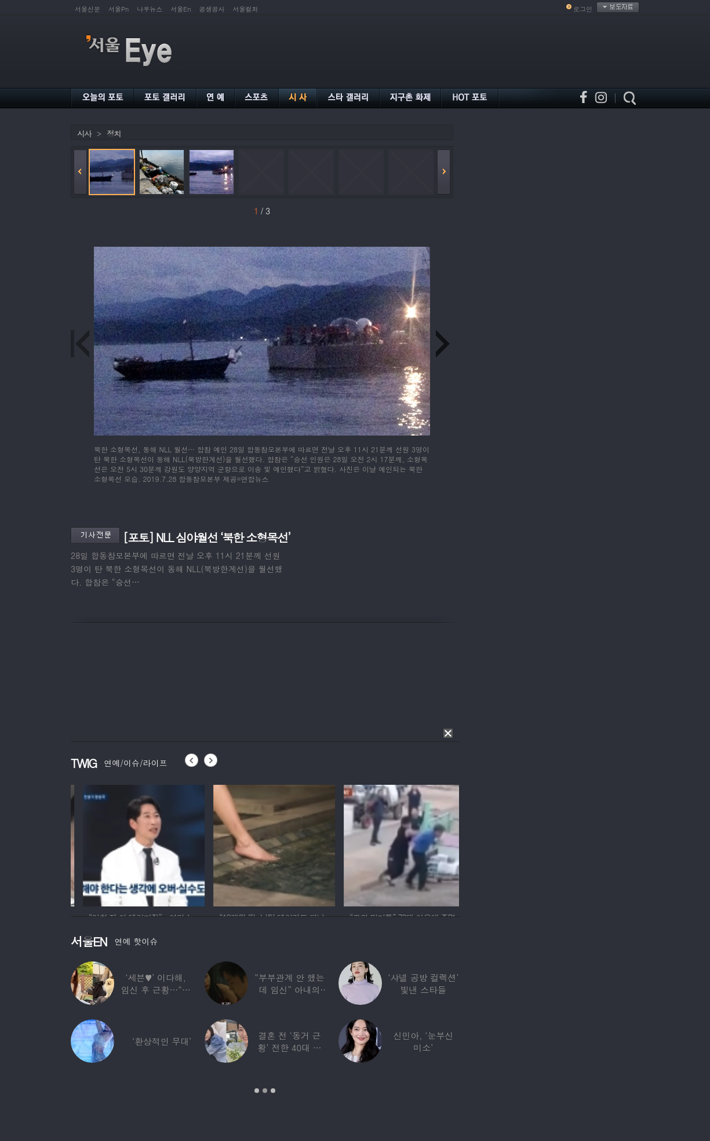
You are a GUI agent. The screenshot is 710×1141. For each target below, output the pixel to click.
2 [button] (265, 1090)
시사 (84, 133)
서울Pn (118, 9)
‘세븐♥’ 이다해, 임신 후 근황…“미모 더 (155, 989)
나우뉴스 (149, 9)
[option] (93, 843)
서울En (180, 9)
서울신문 (87, 9)
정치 (114, 133)
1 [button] (256, 1090)
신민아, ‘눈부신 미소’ (423, 1041)
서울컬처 (245, 9)
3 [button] (273, 1090)
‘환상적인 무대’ (161, 1041)
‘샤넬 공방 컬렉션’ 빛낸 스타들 (423, 983)
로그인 (582, 9)
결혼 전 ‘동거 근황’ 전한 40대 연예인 (289, 1047)
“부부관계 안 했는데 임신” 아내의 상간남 (289, 989)
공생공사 (212, 9)
